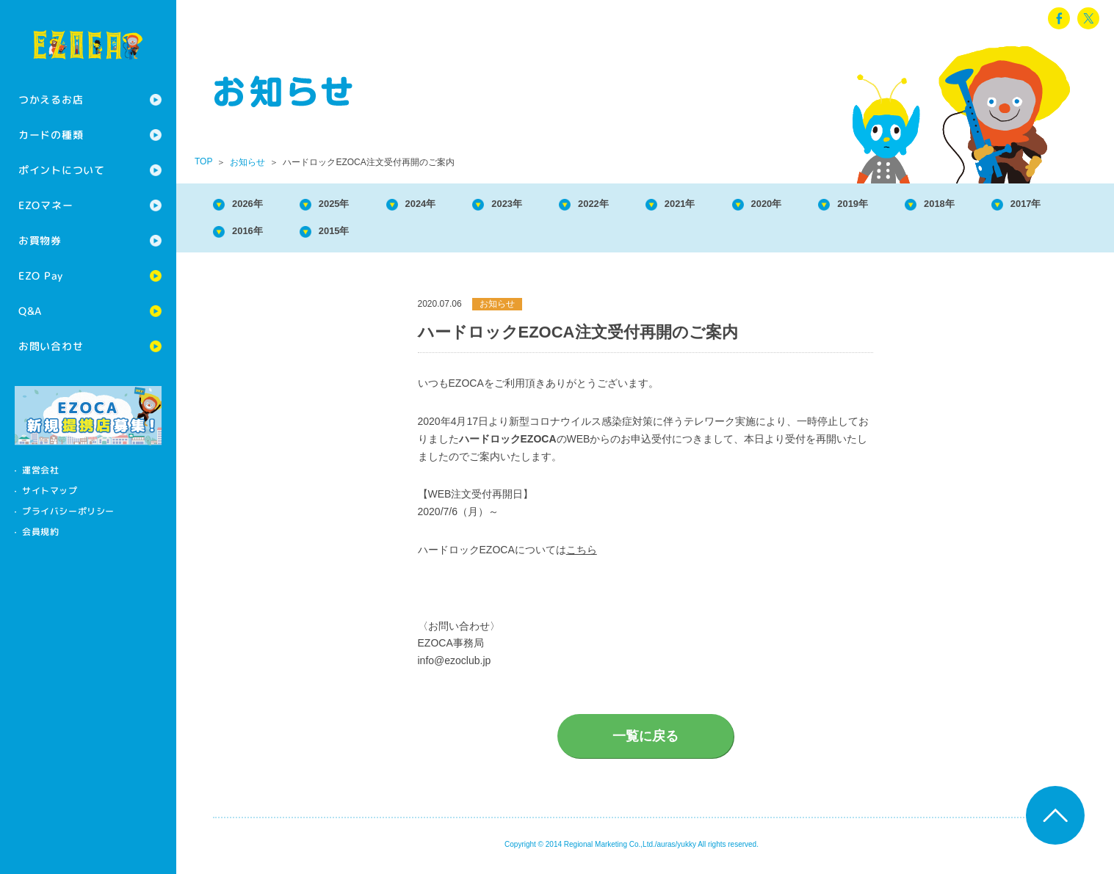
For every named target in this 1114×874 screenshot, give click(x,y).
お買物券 (40, 240)
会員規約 (40, 531)
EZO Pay (40, 276)
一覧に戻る (645, 742)
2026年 (254, 205)
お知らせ (247, 162)
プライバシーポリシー (68, 511)
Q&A (30, 311)
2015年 (447, 235)
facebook (1059, 18)
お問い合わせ (50, 346)
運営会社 (40, 470)
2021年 (737, 205)
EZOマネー (45, 205)
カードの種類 (50, 135)
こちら (581, 555)
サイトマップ (50, 490)
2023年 (544, 205)
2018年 (1027, 205)
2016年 (351, 235)
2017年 (254, 235)
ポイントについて (61, 170)
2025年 (351, 205)
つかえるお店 (50, 99)
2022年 (640, 205)
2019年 (930, 205)
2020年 (834, 205)
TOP (203, 161)
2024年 (447, 205)
